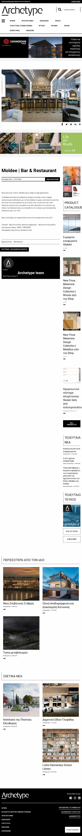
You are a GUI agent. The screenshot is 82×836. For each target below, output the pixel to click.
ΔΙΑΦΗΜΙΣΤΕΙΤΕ (74, 823)
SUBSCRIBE (75, 1)
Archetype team (66, 454)
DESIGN (66, 26)
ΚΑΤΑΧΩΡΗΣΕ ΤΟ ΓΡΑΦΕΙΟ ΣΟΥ (69, 815)
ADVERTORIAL (15, 30)
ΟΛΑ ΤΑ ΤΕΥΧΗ (72, 531)
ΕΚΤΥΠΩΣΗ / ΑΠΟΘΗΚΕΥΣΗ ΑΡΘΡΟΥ (14, 249)
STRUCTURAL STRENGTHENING (21, 26)
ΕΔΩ (50, 218)
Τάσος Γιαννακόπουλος (68, 463)
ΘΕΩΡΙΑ (57, 21)
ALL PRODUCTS (71, 424)
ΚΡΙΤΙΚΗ (42, 26)
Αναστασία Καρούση (67, 486)
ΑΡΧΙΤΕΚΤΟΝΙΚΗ (27, 21)
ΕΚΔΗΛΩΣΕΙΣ (44, 21)
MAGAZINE (30, 30)
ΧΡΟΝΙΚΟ (54, 26)
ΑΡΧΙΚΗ (12, 21)
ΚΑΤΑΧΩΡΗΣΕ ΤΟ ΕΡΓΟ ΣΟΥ (70, 819)
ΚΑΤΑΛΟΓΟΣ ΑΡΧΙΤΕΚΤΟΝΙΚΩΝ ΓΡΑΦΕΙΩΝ (16, 819)
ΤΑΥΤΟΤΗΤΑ (6, 831)
